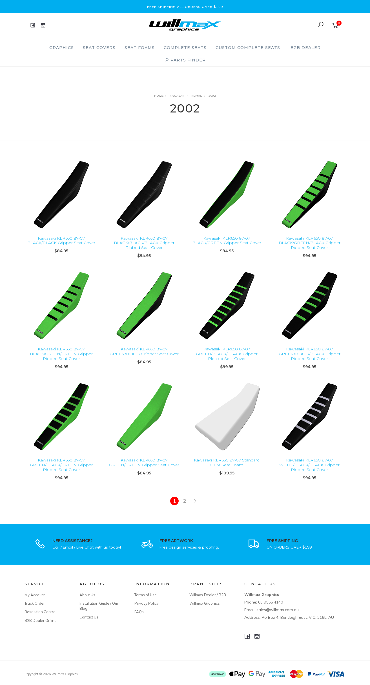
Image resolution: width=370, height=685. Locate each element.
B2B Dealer (306, 47)
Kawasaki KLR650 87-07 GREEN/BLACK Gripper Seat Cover (144, 358)
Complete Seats (185, 47)
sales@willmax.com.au (277, 609)
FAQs (139, 611)
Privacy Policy (146, 603)
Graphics (61, 47)
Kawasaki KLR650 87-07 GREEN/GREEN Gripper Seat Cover (144, 468)
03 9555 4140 (270, 602)
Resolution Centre (40, 611)
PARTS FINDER (185, 60)
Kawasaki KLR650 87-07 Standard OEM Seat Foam (227, 468)
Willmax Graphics (204, 603)
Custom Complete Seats (248, 47)
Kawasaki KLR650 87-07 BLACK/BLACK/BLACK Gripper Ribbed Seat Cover (144, 243)
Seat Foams (140, 47)
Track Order (35, 603)
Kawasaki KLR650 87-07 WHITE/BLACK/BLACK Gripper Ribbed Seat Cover (309, 470)
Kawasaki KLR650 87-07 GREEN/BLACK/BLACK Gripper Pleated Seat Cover (227, 360)
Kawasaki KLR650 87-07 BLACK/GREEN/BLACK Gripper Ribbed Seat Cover (309, 243)
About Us (87, 595)
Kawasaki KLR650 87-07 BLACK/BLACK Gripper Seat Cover (61, 241)
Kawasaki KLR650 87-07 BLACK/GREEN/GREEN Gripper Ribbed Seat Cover (61, 360)
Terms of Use (145, 595)
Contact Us (88, 617)
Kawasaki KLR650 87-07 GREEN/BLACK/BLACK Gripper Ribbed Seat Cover (309, 360)
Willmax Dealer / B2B (207, 595)
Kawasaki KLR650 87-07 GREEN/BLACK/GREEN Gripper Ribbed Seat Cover (61, 470)
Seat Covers (99, 47)
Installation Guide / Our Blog (98, 606)
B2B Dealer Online (41, 620)
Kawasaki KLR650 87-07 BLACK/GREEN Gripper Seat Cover (226, 241)
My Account (35, 595)
